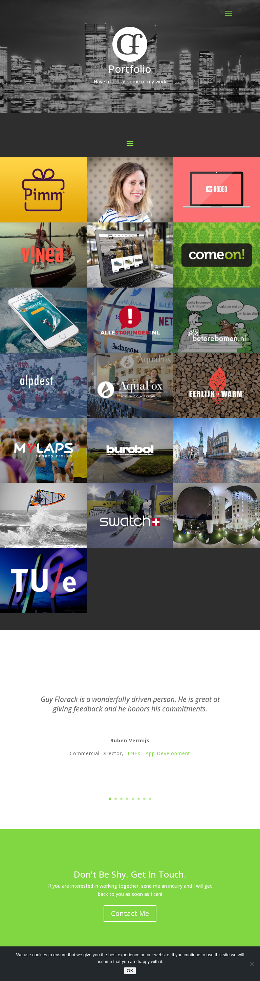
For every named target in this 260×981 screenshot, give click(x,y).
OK (130, 970)
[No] (251, 963)
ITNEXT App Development (157, 754)
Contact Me (130, 913)
